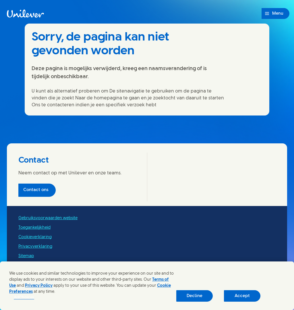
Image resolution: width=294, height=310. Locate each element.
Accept (242, 296)
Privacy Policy (39, 286)
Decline (194, 296)
